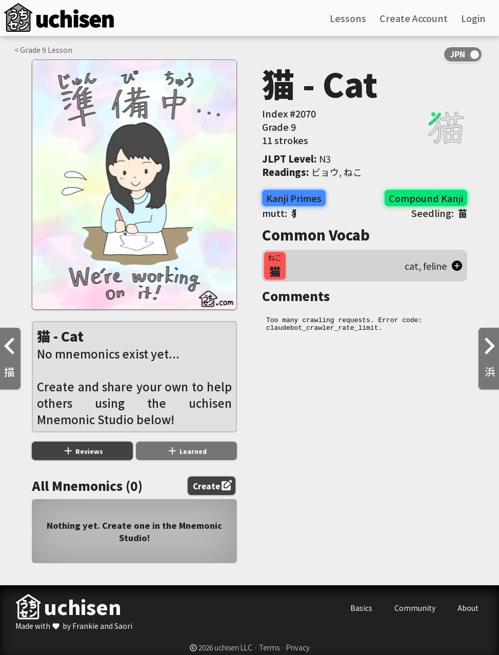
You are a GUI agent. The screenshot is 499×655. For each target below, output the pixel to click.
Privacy (298, 647)
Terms (269, 647)
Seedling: (439, 213)
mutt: (281, 213)
